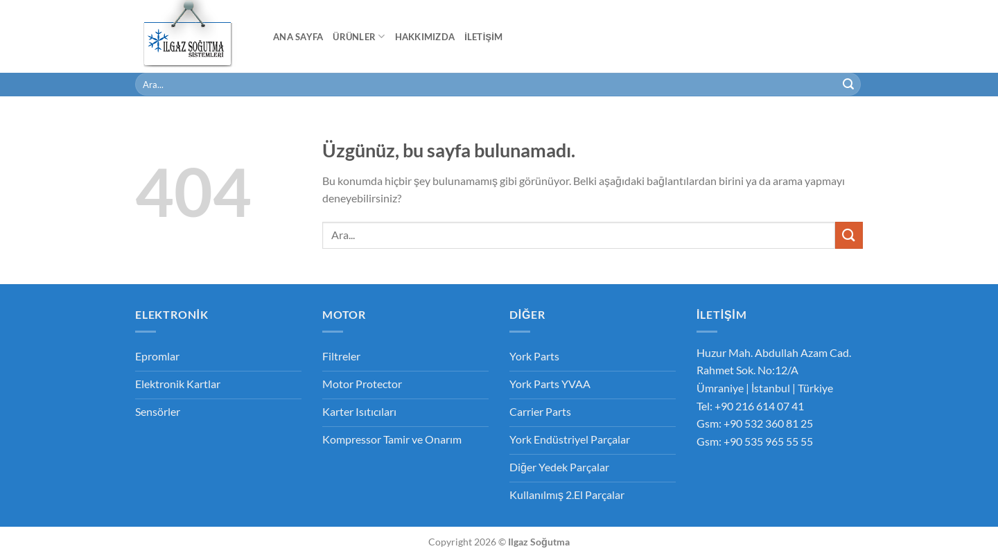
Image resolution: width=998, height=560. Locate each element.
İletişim (483, 36)
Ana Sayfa (298, 36)
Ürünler (359, 36)
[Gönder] (848, 84)
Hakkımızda (425, 36)
